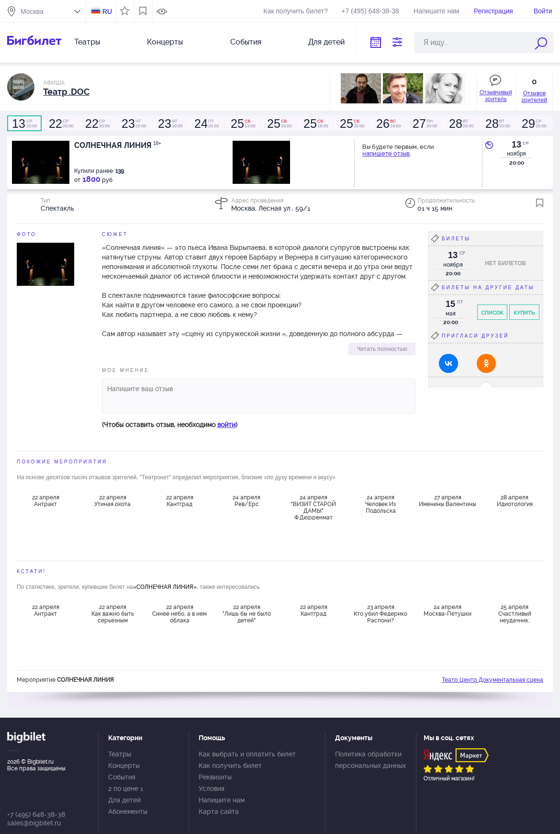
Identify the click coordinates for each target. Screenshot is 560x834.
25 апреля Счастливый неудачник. (514, 614)
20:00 (24, 123)
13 (516, 144)
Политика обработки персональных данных (370, 759)
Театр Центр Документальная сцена (492, 679)
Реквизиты (215, 777)
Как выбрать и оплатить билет (247, 754)
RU (107, 11)
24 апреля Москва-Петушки (447, 610)
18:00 (315, 123)
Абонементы (127, 811)
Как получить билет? (295, 11)
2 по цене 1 (125, 788)
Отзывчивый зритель (496, 95)
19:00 (388, 123)
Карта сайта (219, 811)
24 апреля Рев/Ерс (246, 500)
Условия (211, 788)
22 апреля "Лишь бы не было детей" (247, 614)
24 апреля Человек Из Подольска (380, 504)
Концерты (165, 41)
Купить (524, 313)
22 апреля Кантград (179, 500)
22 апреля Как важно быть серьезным (112, 614)
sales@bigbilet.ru (34, 823)
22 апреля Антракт (45, 500)
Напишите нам (436, 11)
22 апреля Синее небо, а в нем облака (179, 614)
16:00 (279, 123)
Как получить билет (230, 765)
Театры (87, 41)
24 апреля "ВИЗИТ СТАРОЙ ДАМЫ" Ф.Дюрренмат (313, 507)
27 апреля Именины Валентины (447, 500)
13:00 (242, 123)
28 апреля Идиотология (515, 500)
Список (492, 313)
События (245, 41)
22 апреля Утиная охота (112, 500)
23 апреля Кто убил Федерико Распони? (380, 614)
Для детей (326, 41)
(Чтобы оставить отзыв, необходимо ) (169, 424)
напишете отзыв (386, 153)
